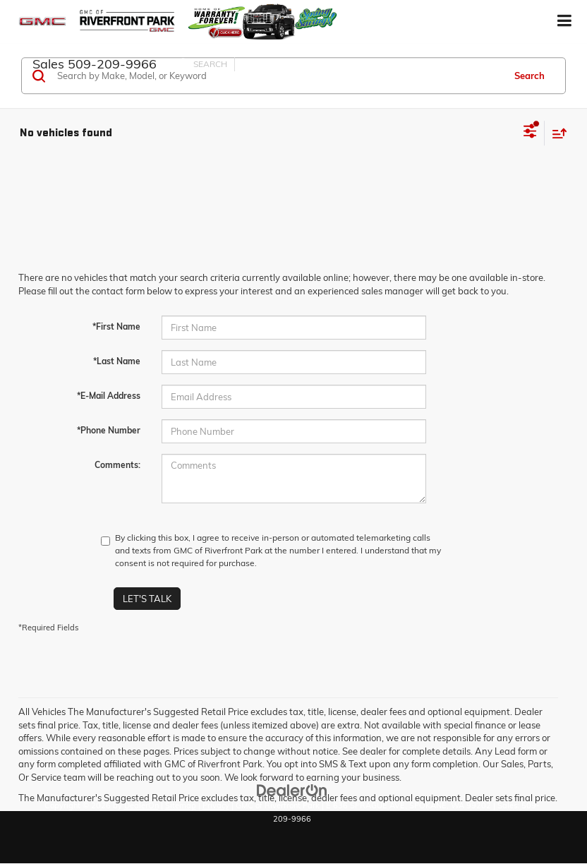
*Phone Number (108, 430)
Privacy (215, 805)
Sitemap (180, 805)
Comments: (117, 465)
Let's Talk (147, 598)
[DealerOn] (292, 789)
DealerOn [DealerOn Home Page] (141, 805)
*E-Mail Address (108, 395)
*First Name (116, 326)
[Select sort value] (556, 133)
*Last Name (116, 361)
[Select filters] (530, 133)
